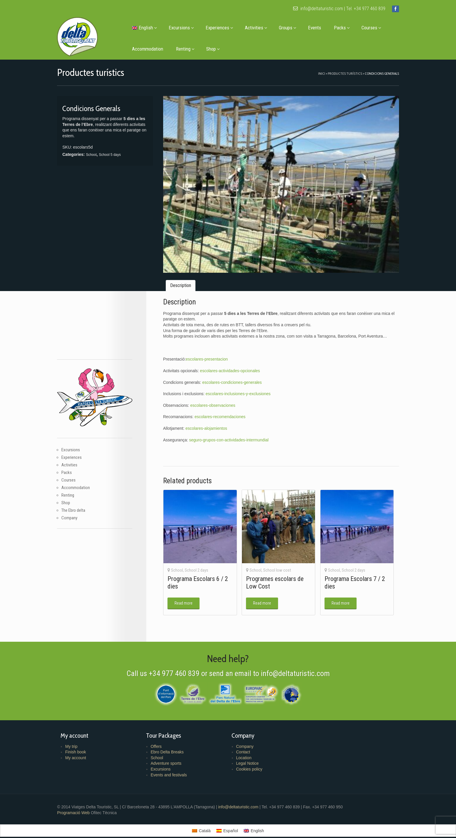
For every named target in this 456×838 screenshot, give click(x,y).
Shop (216, 49)
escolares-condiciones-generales (234, 377)
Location (243, 750)
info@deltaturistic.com (313, 8)
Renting (188, 49)
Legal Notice (247, 756)
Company (75, 509)
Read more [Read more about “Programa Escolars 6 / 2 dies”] (185, 595)
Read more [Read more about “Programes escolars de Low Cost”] (261, 595)
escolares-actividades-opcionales (232, 365)
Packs (345, 28)
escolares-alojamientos (208, 423)
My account (80, 750)
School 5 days (115, 155)
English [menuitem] (257, 823)
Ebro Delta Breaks (169, 744)
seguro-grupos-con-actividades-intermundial (230, 434)
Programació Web (79, 805)
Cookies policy (249, 761)
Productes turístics (340, 73)
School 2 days (198, 562)
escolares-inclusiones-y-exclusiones (240, 388)
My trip (76, 739)
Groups (290, 28)
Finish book (80, 744)
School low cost (277, 562)
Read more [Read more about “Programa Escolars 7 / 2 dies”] (338, 595)
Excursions (184, 28)
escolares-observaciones (214, 400)
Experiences (222, 28)
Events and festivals (171, 767)
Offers (158, 739)
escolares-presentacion (209, 354)
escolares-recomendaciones (222, 411)
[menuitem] (147, 27)
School (96, 155)
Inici (316, 73)
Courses (374, 28)
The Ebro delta (78, 502)
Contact (243, 744)
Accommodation (150, 49)
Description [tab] (182, 280)
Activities (259, 28)
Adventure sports (168, 756)
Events (317, 28)
